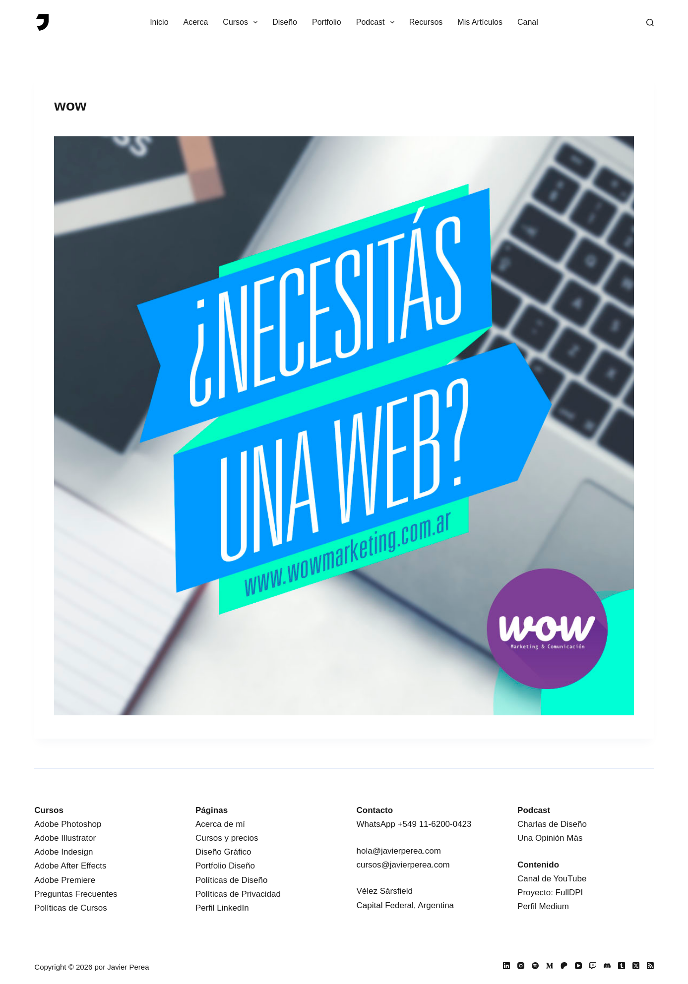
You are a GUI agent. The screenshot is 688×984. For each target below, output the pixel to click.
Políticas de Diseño (231, 880)
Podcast (377, 22)
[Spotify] (535, 965)
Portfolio (326, 22)
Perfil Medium (543, 906)
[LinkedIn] (506, 965)
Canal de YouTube (551, 878)
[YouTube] (578, 965)
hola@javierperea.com (398, 851)
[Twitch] (592, 965)
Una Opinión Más (549, 838)
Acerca (196, 22)
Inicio (159, 22)
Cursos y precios (226, 838)
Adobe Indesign (63, 852)
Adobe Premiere (64, 880)
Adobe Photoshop (67, 824)
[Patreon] (564, 965)
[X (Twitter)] (635, 965)
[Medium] (549, 965)
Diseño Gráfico (223, 852)
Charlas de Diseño (552, 824)
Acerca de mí (220, 824)
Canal (527, 22)
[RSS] (650, 965)
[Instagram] (520, 965)
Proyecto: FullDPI (550, 892)
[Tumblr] (621, 965)
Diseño (284, 22)
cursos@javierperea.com (402, 864)
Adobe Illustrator (65, 838)
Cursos (242, 22)
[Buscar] (650, 22)
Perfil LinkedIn (222, 908)
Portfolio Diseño (225, 865)
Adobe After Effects (70, 865)
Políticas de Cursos (70, 908)
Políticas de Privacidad (238, 894)
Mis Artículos (479, 22)
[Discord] (607, 965)
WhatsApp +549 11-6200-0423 (413, 824)
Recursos (426, 22)
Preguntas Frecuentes (75, 894)
